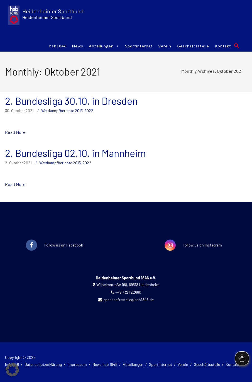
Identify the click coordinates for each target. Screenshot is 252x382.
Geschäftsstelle (193, 45)
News (77, 45)
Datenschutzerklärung (43, 364)
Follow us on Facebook (63, 245)
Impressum (77, 364)
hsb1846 (58, 45)
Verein (164, 45)
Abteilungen (104, 45)
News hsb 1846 (104, 364)
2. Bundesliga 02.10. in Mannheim (75, 153)
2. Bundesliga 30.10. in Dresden (71, 101)
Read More (15, 132)
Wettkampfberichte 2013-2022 (67, 110)
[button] (236, 46)
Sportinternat (139, 45)
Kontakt (223, 45)
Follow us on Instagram (202, 245)
